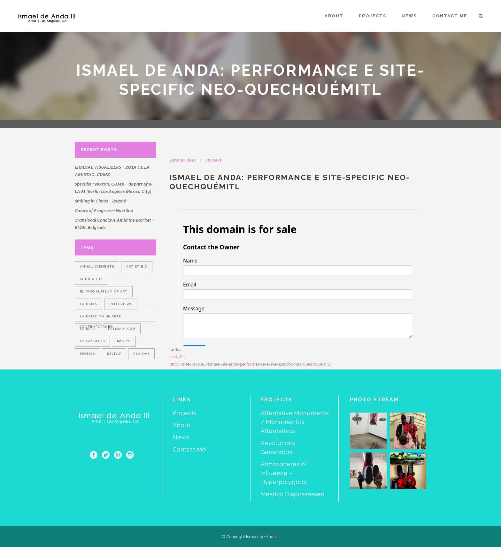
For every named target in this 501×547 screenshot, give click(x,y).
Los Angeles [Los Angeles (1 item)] (92, 341)
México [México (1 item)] (124, 341)
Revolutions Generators (277, 447)
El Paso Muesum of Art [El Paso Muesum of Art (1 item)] (103, 291)
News (181, 437)
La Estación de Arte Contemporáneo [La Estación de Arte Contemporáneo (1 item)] (100, 318)
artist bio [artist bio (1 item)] (136, 266)
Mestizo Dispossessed (292, 494)
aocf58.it (177, 356)
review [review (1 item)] (114, 353)
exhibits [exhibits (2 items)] (88, 304)
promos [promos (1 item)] (87, 353)
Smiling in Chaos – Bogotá (101, 201)
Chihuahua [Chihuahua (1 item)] (91, 279)
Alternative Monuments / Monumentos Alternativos (294, 422)
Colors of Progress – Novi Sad (104, 210)
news (216, 160)
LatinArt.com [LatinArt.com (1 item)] (121, 328)
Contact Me (189, 449)
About (181, 425)
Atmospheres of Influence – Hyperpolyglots (283, 473)
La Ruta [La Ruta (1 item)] (88, 328)
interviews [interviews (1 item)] (120, 304)
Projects (185, 413)
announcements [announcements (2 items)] (97, 266)
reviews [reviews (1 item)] (141, 353)
